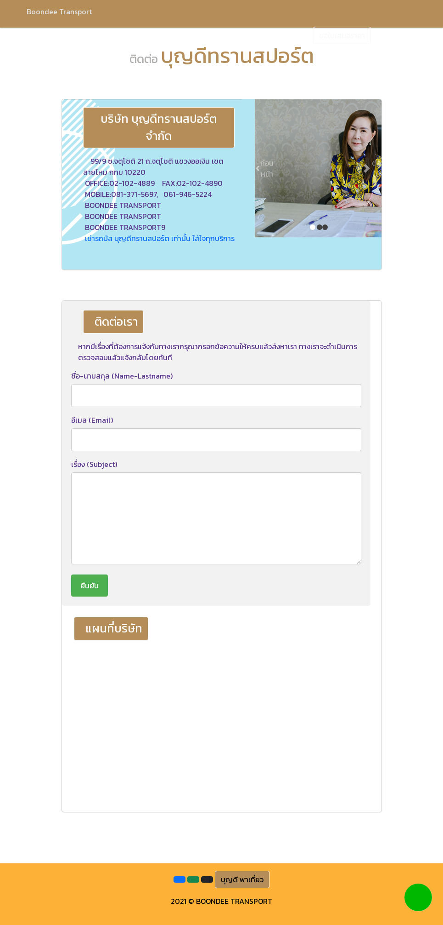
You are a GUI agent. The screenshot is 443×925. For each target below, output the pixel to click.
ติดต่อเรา (288, 34)
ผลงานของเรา (241, 34)
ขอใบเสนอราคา (342, 35)
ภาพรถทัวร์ (192, 34)
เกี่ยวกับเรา (95, 34)
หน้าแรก (54, 34)
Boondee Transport (59, 11)
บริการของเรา (144, 34)
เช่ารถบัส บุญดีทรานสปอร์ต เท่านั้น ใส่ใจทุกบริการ (160, 238)
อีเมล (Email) (92, 419)
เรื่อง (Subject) (94, 464)
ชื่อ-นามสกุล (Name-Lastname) (122, 375)
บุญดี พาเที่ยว (242, 879)
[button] (264, 168)
